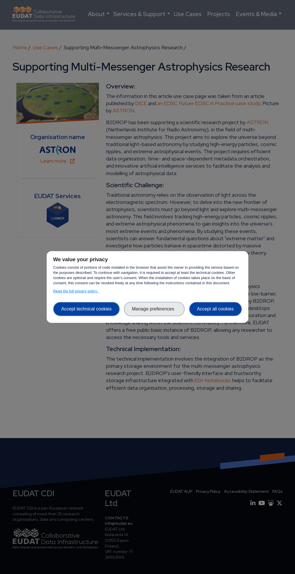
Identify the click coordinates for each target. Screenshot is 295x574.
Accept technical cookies (86, 308)
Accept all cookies (215, 308)
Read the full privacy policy (76, 291)
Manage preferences (154, 308)
